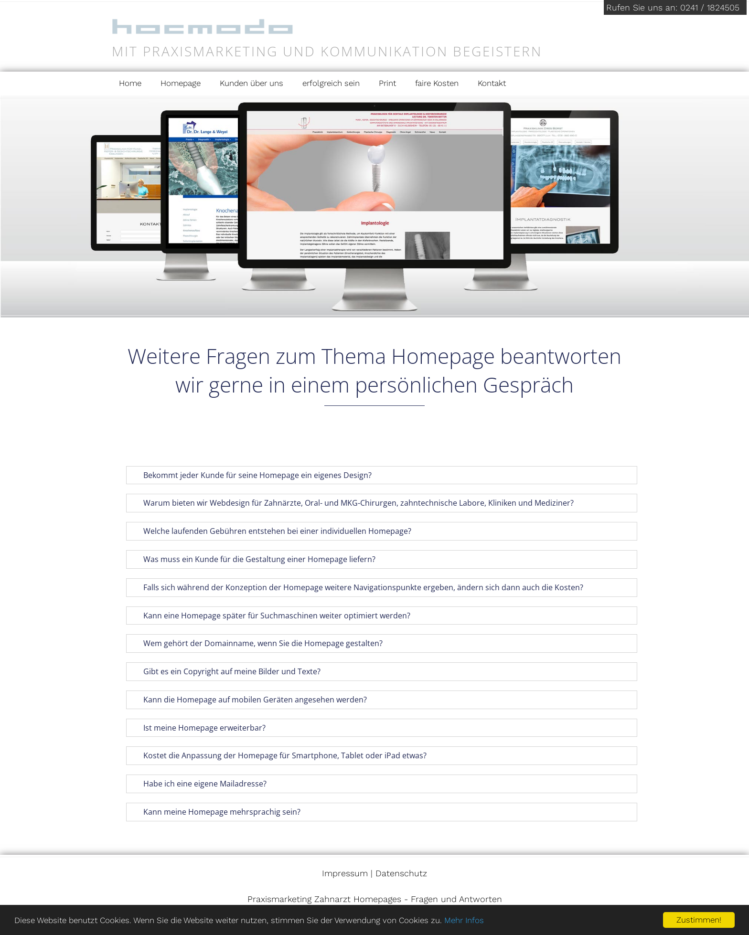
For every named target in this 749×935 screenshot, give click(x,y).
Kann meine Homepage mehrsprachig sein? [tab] (215, 812)
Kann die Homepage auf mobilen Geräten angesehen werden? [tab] (248, 699)
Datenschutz (401, 873)
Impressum (345, 873)
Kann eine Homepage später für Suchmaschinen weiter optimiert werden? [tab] (270, 615)
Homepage (180, 83)
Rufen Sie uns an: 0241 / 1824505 (672, 7)
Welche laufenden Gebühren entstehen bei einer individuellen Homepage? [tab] (270, 531)
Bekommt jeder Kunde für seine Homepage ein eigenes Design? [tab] (251, 475)
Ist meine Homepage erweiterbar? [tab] (198, 727)
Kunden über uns (251, 83)
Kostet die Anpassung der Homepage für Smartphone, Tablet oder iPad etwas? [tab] (278, 755)
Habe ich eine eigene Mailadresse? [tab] (198, 783)
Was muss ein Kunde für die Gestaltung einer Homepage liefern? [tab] (252, 559)
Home (130, 83)
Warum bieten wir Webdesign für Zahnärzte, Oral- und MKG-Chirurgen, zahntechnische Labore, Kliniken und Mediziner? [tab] (352, 503)
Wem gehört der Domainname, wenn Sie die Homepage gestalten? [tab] (256, 643)
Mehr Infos (464, 920)
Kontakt (492, 83)
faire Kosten (437, 83)
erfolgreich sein (331, 83)
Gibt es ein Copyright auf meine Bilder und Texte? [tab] (225, 671)
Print (387, 83)
